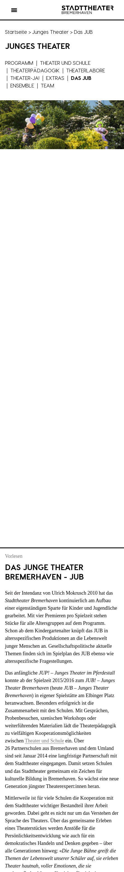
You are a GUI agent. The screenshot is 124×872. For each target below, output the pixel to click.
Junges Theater (50, 32)
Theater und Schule (65, 63)
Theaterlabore (85, 70)
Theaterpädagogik (34, 70)
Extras (55, 78)
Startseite (16, 32)
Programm (19, 63)
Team (47, 85)
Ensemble (22, 85)
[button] (14, 11)
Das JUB (81, 78)
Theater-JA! (24, 78)
